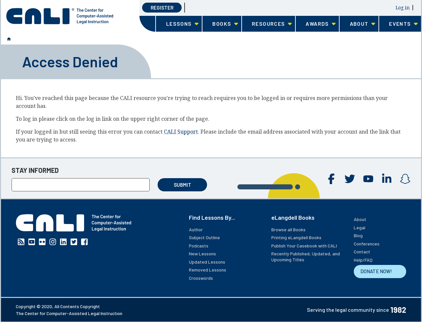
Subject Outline (204, 237)
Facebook (331, 179)
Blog (358, 235)
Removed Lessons (207, 270)
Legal (359, 227)
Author (196, 229)
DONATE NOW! (376, 271)
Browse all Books (288, 229)
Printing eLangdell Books (296, 237)
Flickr (42, 242)
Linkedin (386, 179)
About (360, 219)
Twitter (350, 179)
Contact (362, 251)
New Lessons (202, 253)
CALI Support (181, 131)
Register (162, 8)
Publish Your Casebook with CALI (304, 245)
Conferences (366, 243)
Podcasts (198, 245)
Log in (403, 7)
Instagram (405, 179)
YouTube (368, 179)
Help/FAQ (363, 260)
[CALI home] (59, 16)
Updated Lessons (207, 262)
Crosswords (201, 278)
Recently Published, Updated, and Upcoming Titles (305, 256)
